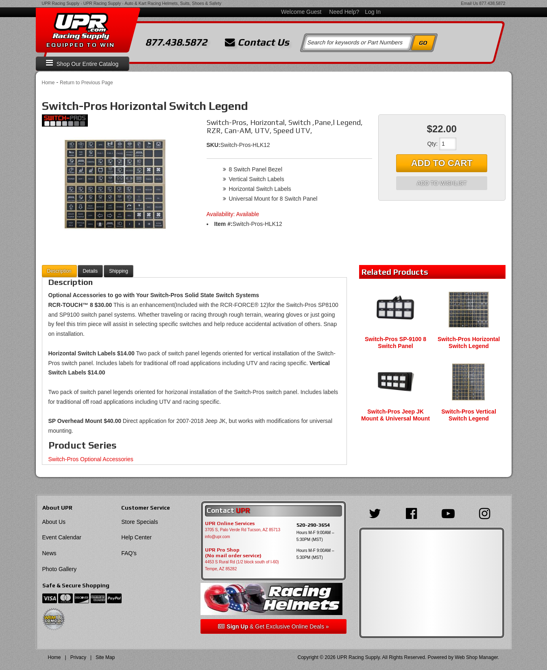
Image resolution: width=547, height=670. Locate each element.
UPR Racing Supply (61, 3)
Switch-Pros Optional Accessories (90, 459)
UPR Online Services (230, 523)
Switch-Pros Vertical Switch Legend (468, 415)
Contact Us (257, 42)
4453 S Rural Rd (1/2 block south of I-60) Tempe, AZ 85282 (242, 565)
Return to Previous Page (86, 82)
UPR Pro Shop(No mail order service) (233, 552)
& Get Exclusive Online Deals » (273, 626)
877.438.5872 (492, 3)
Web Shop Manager (476, 657)
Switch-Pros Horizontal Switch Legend (469, 342)
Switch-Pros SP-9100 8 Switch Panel (395, 342)
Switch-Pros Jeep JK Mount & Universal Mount (395, 415)
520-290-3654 (313, 525)
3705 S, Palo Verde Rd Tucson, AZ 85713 (242, 530)
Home (48, 82)
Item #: (223, 224)
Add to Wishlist (441, 183)
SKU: (213, 145)
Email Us (469, 3)
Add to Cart (442, 163)
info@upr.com (217, 536)
